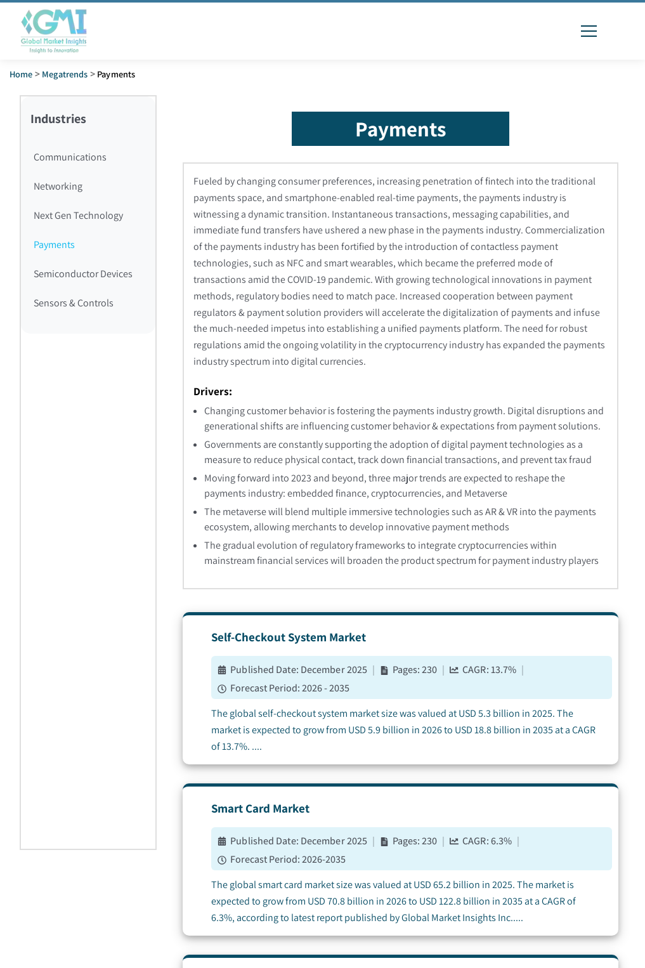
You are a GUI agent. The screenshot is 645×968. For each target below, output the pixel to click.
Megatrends (65, 74)
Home (21, 74)
